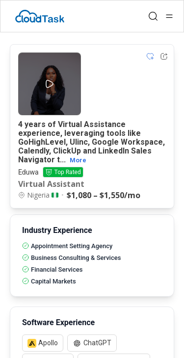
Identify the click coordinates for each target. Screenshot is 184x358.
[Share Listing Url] (164, 56)
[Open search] (153, 16)
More (78, 160)
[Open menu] (169, 16)
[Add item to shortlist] (150, 56)
